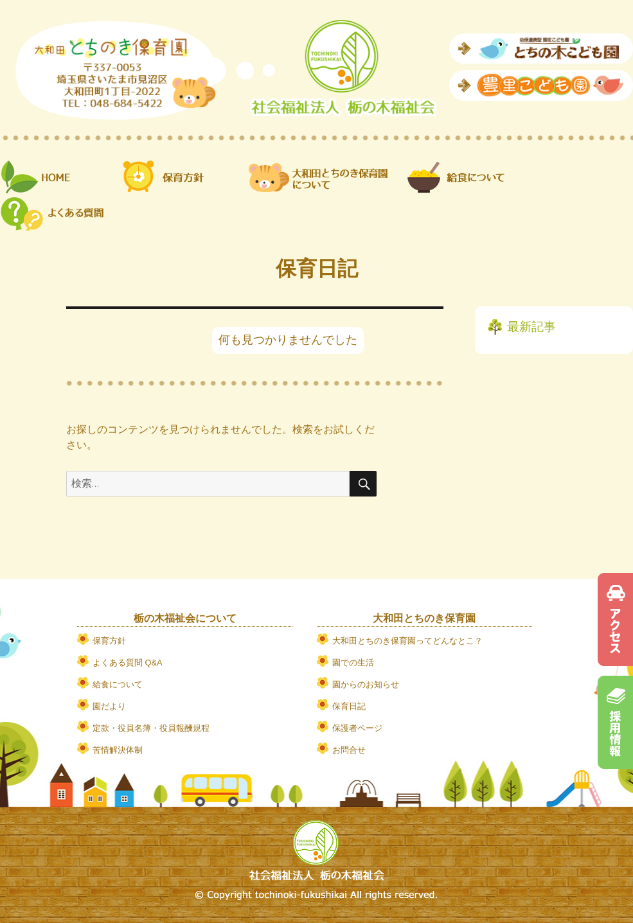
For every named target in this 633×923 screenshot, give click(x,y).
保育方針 (109, 641)
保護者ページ (357, 728)
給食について (118, 684)
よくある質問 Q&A (128, 662)
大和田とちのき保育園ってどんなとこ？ (407, 641)
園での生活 (353, 662)
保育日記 (349, 706)
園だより (109, 706)
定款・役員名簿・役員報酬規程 (151, 728)
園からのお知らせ (365, 684)
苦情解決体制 (118, 750)
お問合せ (349, 750)
